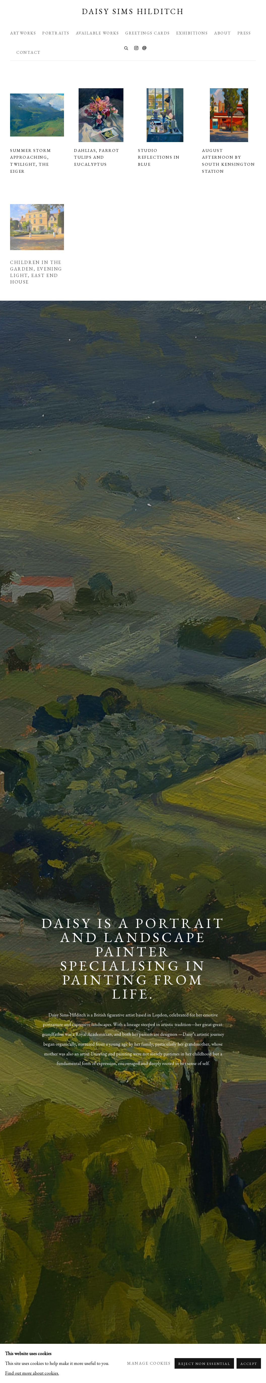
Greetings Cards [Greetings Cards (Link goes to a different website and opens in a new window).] (147, 33)
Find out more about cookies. (32, 1373)
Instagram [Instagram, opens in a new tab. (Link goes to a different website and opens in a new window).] (136, 48)
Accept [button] (248, 1363)
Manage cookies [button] (149, 1363)
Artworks (23, 33)
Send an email (144, 48)
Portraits (56, 33)
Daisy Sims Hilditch (133, 11)
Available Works (97, 33)
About (222, 33)
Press (244, 33)
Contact (28, 52)
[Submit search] (126, 47)
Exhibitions (192, 33)
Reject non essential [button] (204, 1363)
